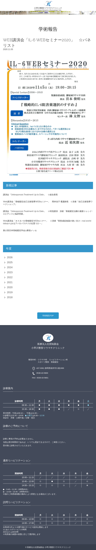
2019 (10, 292)
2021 (10, 282)
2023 (10, 272)
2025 (10, 262)
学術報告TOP (48, 315)
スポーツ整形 (43, 362)
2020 (10, 287)
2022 (10, 277)
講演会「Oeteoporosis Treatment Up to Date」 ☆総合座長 (30, 194)
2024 (10, 267)
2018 (10, 297)
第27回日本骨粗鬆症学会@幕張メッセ (20, 230)
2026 (10, 257)
